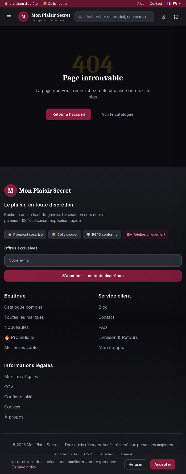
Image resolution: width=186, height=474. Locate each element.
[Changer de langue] (174, 4)
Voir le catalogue (118, 114)
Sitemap (126, 454)
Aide (140, 4)
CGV (88, 454)
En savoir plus (24, 467)
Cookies (105, 454)
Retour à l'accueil (68, 114)
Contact (156, 4)
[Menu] (9, 16)
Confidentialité (65, 454)
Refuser (136, 464)
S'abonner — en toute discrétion (93, 275)
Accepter (163, 464)
